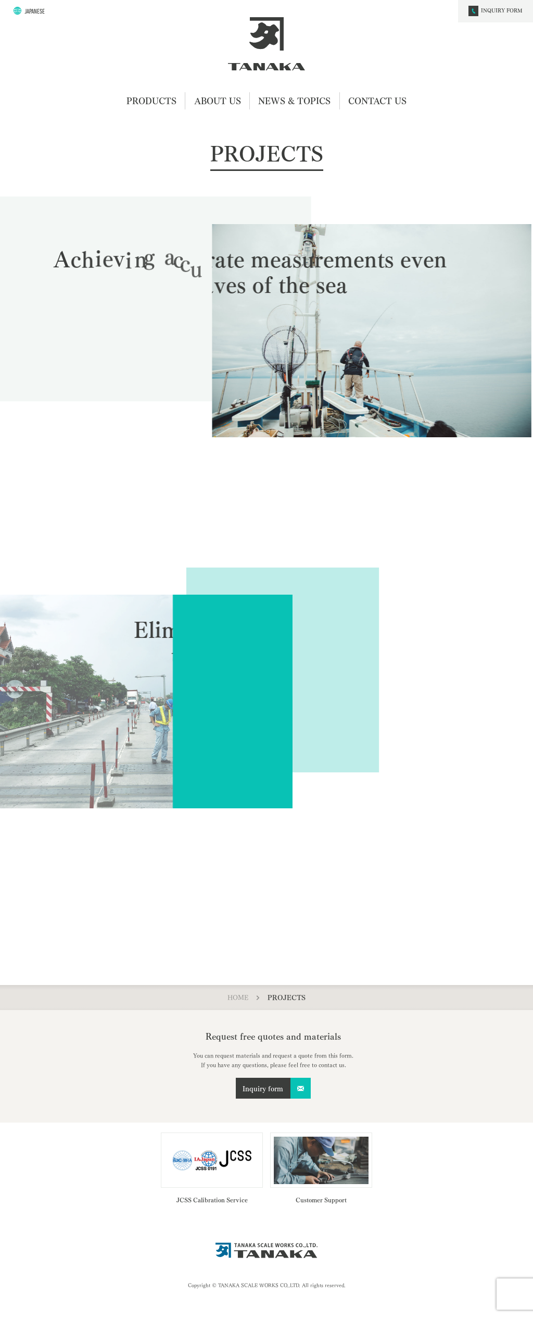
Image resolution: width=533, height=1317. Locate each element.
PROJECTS (287, 997)
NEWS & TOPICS (294, 100)
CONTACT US (377, 100)
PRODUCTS (151, 100)
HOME (237, 996)
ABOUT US (217, 100)
